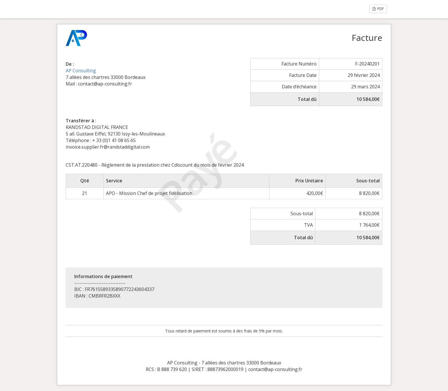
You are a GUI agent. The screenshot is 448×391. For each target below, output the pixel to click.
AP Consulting (81, 70)
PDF (378, 8)
